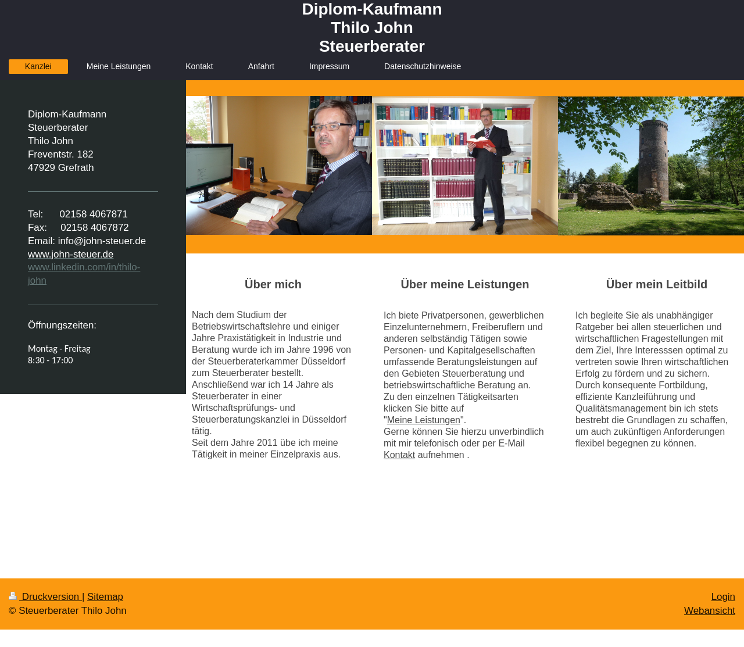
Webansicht (709, 610)
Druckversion (45, 596)
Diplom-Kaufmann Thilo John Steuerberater (372, 27)
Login (723, 596)
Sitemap (105, 596)
